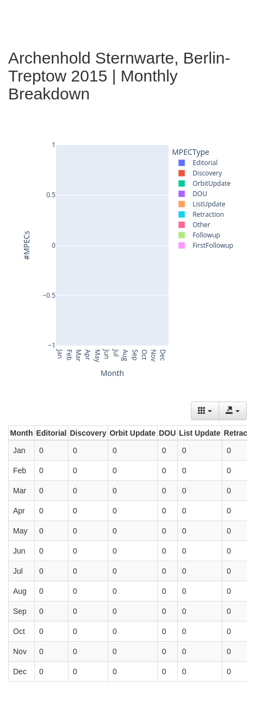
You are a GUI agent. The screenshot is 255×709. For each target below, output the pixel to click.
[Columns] (205, 410)
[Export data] (233, 410)
